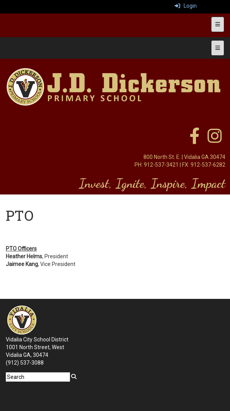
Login (186, 6)
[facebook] (194, 140)
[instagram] (214, 140)
